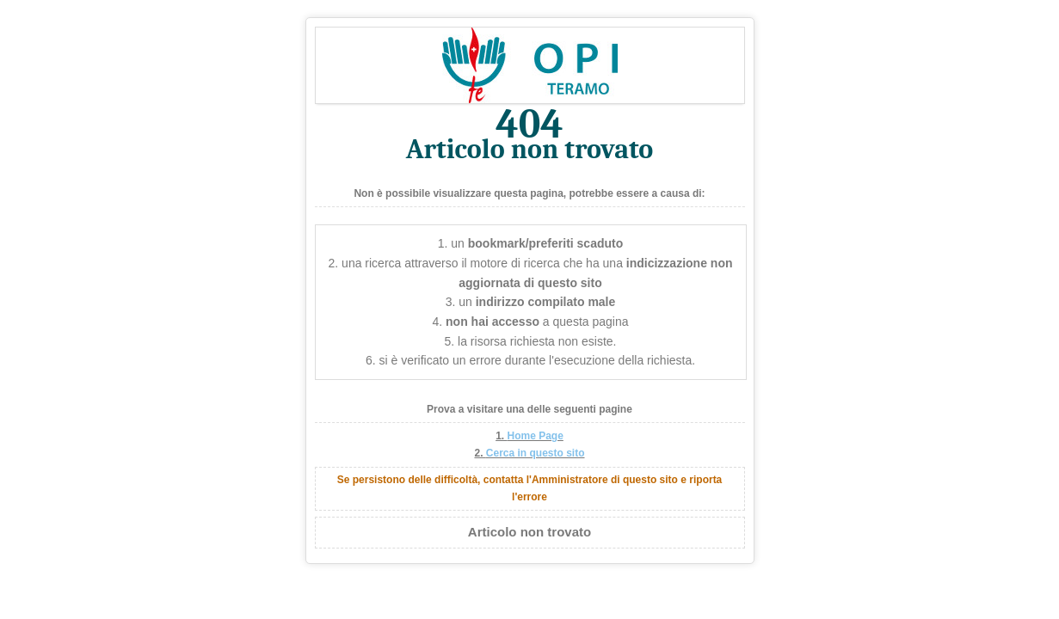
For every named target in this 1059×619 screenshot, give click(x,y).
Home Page (535, 436)
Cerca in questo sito (535, 453)
